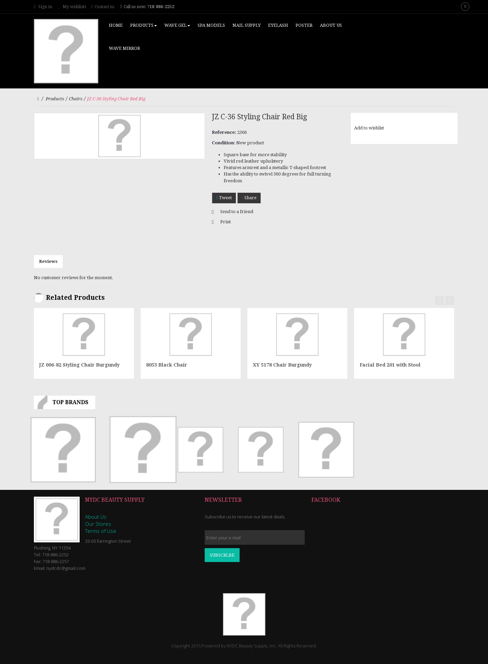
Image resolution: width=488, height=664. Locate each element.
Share (249, 197)
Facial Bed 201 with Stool (390, 365)
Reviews (48, 261)
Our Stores (98, 523)
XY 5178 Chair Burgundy (282, 365)
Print (225, 221)
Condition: (223, 142)
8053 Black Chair (166, 365)
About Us (95, 516)
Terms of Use (100, 530)
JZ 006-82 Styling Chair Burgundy (79, 365)
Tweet (224, 197)
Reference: (224, 132)
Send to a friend (236, 211)
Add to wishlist (369, 127)
